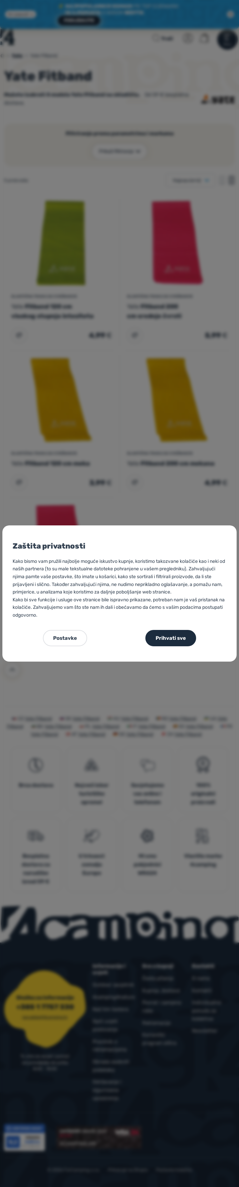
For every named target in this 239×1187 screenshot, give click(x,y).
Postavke (65, 638)
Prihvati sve (171, 638)
